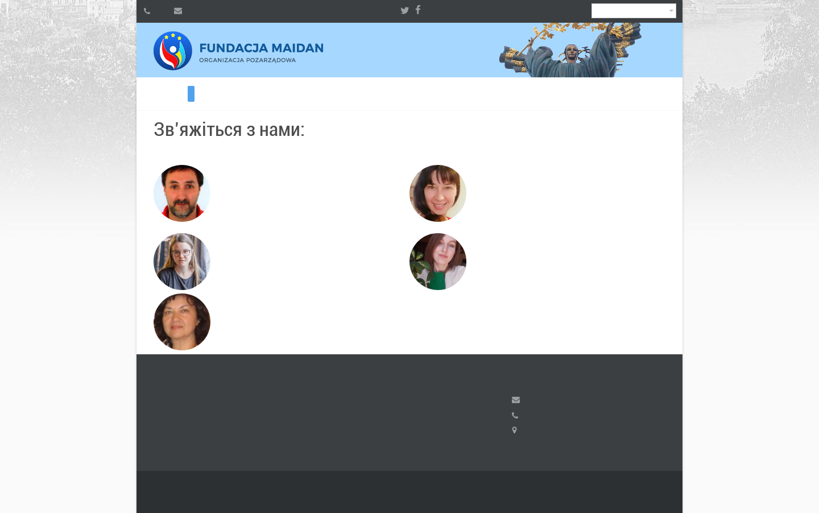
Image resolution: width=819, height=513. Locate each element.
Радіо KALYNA (198, 94)
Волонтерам (184, 94)
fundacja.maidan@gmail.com (516, 400)
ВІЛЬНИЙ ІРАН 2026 (163, 94)
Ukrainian (634, 10)
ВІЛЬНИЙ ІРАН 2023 (177, 94)
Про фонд (143, 94)
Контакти (191, 94)
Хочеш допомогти (157, 94)
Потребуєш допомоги (150, 94)
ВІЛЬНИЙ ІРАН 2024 (170, 94)
